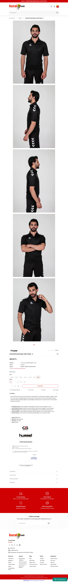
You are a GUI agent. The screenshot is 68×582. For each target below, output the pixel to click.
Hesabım (42, 559)
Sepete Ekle (40, 386)
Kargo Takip (31, 561)
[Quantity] (15, 386)
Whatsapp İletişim (60, 579)
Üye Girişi (42, 562)
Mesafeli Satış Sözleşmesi (22, 560)
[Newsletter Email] (34, 523)
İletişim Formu (32, 562)
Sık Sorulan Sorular (33, 564)
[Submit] (49, 523)
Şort (36, 362)
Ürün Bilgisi (12, 393)
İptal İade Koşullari (23, 564)
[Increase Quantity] (18, 386)
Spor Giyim (53, 561)
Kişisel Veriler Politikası (21, 567)
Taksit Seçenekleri (14, 479)
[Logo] (28, 7)
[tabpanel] (34, 182)
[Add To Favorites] (57, 354)
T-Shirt (22, 362)
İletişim (9, 562)
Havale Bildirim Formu (11, 569)
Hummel (22, 364)
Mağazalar (10, 561)
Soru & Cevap (13, 475)
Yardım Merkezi (11, 564)
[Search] (34, 13)
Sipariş (9, 566)
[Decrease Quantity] (12, 386)
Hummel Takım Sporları (30, 362)
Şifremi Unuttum (43, 564)
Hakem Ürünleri (54, 559)
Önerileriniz (12, 482)
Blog (30, 559)
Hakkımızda (10, 559)
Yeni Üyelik (42, 561)
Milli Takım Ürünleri (54, 566)
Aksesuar (53, 562)
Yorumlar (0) (12, 471)
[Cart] (57, 6)
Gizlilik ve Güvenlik (23, 562)
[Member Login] (54, 6)
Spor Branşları (53, 564)
